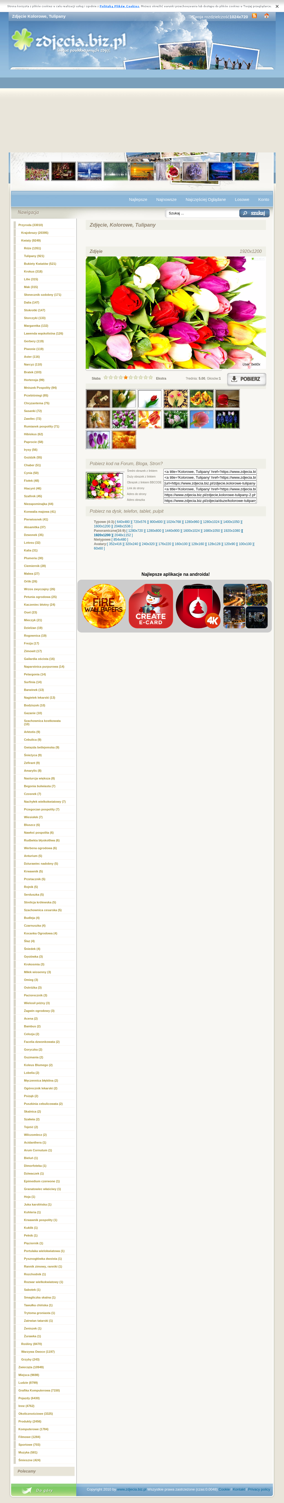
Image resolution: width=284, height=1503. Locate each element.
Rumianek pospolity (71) (41, 426)
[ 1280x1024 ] (211, 522)
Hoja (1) (29, 1196)
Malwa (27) (32, 573)
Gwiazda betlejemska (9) (41, 747)
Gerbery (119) (34, 341)
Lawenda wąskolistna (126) (43, 333)
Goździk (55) (33, 457)
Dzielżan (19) (33, 627)
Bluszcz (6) (32, 824)
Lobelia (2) (31, 1072)
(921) (34, 256)
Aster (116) (32, 356)
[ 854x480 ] (120, 539)
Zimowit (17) (33, 651)
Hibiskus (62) (33, 434)
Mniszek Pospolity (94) (40, 387)
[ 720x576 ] (139, 522)
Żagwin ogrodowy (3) (39, 1010)
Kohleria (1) (32, 1212)
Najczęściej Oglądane (206, 199)
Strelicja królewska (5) (40, 902)
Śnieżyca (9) (33, 755)
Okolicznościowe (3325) (36, 1413)
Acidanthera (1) (35, 1142)
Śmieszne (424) (29, 1460)
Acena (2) (31, 1018)
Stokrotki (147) (34, 310)
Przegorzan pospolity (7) (42, 809)
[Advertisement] (142, 111)
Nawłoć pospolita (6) (39, 832)
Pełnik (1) (31, 1235)
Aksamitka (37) (35, 527)
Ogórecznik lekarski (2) (40, 1088)
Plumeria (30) (33, 558)
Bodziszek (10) (34, 705)
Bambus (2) (32, 1026)
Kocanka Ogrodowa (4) (40, 933)
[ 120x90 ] (229, 544)
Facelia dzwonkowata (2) (42, 1041)
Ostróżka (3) (33, 987)
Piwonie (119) (34, 349)
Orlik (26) (30, 581)
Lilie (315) (31, 279)
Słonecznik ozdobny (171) (42, 294)
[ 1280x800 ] (154, 531)
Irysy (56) (30, 449)
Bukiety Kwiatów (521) (40, 263)
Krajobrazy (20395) (35, 232)
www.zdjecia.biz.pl (131, 1489)
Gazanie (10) (33, 713)
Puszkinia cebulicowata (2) (43, 1103)
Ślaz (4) (29, 941)
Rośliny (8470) (31, 1344)
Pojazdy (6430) (29, 1398)
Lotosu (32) (32, 542)
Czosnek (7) (32, 793)
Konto (263, 199)
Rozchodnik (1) (35, 1274)
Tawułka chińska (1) (38, 1305)
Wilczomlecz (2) (35, 1134)
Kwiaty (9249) (31, 240)
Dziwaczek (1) (34, 1173)
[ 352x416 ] (115, 544)
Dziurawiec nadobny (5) (41, 863)
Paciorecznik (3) (35, 995)
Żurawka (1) (32, 1336)
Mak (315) (31, 287)
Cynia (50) (31, 473)
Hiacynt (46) (32, 488)
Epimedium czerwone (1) (42, 1181)
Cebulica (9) (32, 739)
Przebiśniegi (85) (36, 395)
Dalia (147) (31, 302)
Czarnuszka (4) (35, 925)
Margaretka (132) (36, 325)
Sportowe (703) (29, 1444)
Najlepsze (138, 199)
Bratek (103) (33, 372)
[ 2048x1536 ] (122, 526)
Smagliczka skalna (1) (40, 1297)
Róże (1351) (32, 248)
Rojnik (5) (31, 886)
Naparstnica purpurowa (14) (44, 666)
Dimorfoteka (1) (35, 1165)
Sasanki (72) (33, 411)
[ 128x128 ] (214, 544)
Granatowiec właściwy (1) (42, 1189)
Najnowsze (166, 199)
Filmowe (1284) (29, 1437)
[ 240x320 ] (148, 544)
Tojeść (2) (31, 1127)
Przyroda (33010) (31, 225)
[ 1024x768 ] (173, 522)
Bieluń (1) (31, 1158)
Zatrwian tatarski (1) (38, 1320)
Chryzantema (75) (37, 403)
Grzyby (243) (30, 1359)
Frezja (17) (31, 643)
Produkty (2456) (30, 1421)
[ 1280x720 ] (135, 531)
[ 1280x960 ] (192, 522)
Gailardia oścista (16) (39, 658)
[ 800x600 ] (156, 522)
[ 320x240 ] (131, 544)
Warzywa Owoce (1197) (38, 1351)
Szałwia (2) (32, 1119)
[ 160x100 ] (181, 544)
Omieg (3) (31, 979)
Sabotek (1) (32, 1289)
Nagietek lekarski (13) (39, 697)
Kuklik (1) (31, 1227)
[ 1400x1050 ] (231, 522)
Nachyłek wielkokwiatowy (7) (45, 801)
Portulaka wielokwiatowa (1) (44, 1251)
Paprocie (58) (33, 442)
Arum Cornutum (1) (38, 1150)
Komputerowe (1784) (34, 1429)
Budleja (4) (32, 917)
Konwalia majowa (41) (40, 511)
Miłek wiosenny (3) (37, 972)
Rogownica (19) (35, 635)
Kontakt (239, 1489)
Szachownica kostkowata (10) (42, 722)
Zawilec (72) (32, 418)
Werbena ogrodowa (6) (40, 848)
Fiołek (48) (31, 480)
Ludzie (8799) (28, 1382)
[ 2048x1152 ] (123, 535)
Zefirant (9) (32, 763)
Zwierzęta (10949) (31, 1367)
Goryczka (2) (33, 1049)
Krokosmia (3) (34, 964)
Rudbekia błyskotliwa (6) (42, 840)
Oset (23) (30, 612)
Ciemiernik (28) (35, 565)
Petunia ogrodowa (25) (40, 596)
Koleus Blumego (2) (38, 1065)
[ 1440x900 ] (172, 531)
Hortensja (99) (34, 380)
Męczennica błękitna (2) (41, 1080)
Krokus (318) (33, 271)
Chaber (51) (32, 465)
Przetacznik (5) (34, 879)
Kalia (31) (31, 550)
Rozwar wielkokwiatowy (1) (43, 1282)
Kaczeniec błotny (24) (39, 604)
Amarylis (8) (33, 770)
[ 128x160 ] (197, 544)
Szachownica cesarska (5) (43, 910)
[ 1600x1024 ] (191, 531)
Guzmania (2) (33, 1057)
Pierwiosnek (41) (36, 519)
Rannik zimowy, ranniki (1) (43, 1266)
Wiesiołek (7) (33, 817)
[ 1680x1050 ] (212, 531)
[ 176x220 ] (164, 544)
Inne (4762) (26, 1406)
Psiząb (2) (31, 1096)
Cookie (224, 1489)
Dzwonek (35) (34, 535)
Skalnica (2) (32, 1111)
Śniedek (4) (32, 948)
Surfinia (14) (33, 682)
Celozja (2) (31, 1034)
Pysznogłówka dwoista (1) (43, 1258)
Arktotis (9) (32, 732)
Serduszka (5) (34, 894)
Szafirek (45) (33, 496)
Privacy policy (259, 1489)
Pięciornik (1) (33, 1243)
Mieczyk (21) (33, 620)
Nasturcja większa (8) (39, 778)
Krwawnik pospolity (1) (40, 1220)
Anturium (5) (33, 855)
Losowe (242, 199)
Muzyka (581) (28, 1452)
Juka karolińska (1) (38, 1204)
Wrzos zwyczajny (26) (39, 589)
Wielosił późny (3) (37, 1003)
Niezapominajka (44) (39, 504)
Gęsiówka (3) (33, 956)
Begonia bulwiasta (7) (39, 786)
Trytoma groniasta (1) (39, 1313)
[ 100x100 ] (245, 544)
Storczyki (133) (35, 318)
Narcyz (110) (33, 364)
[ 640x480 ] (123, 522)
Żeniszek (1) (33, 1328)
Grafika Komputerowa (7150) (39, 1390)
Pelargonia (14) (35, 674)
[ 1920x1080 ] (232, 531)
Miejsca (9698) (29, 1375)
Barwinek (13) (34, 689)
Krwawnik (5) (33, 871)
